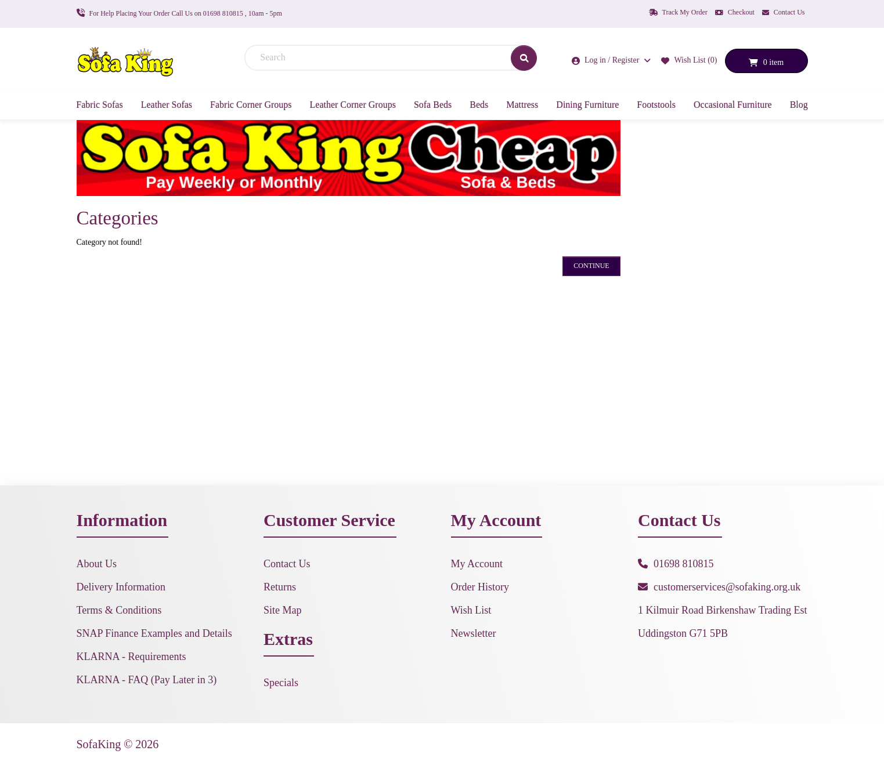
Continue (591, 266)
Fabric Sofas (99, 105)
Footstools (656, 105)
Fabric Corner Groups (250, 105)
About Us (97, 564)
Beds (479, 105)
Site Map (283, 610)
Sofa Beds (433, 105)
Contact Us (783, 12)
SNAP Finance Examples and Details (154, 633)
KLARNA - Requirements (131, 656)
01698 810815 (684, 564)
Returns (280, 587)
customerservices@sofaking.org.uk (727, 587)
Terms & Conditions (119, 610)
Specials (281, 682)
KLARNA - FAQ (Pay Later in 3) (147, 680)
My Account (477, 564)
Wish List (471, 610)
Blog (799, 105)
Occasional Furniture (733, 105)
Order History (480, 587)
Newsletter (473, 633)
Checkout (735, 12)
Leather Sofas (166, 105)
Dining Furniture (587, 105)
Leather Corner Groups (353, 105)
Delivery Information (121, 587)
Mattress (522, 105)
